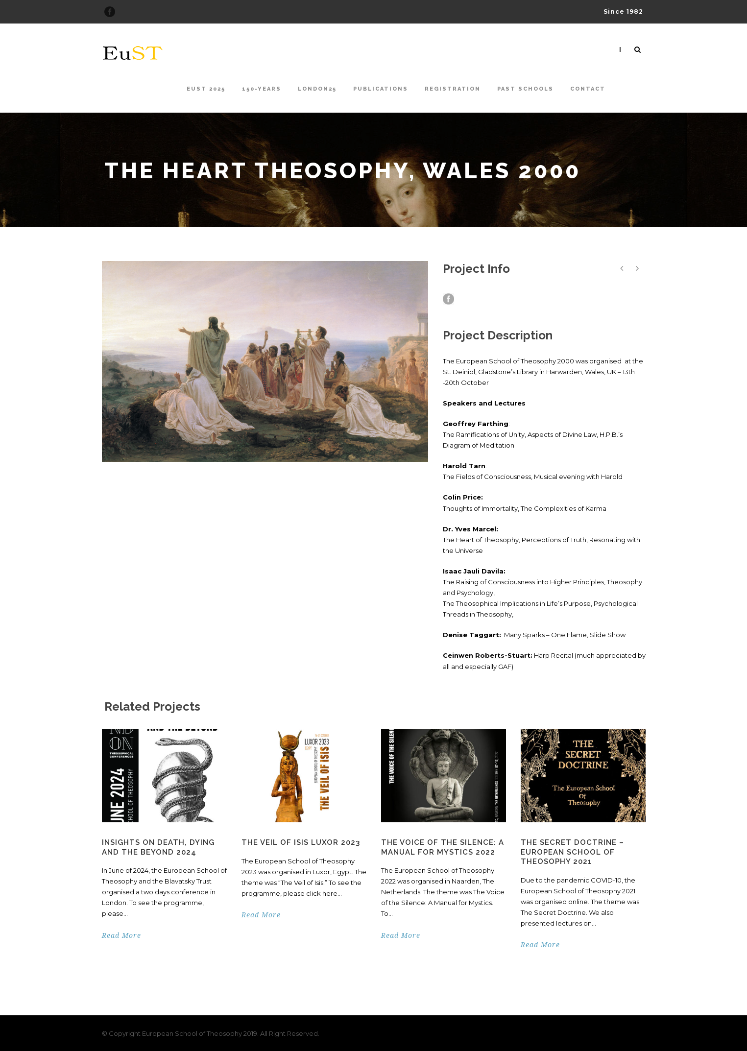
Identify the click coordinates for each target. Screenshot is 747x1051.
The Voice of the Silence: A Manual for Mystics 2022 (442, 847)
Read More (121, 935)
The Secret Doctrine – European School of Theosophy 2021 (572, 852)
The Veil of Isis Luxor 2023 (300, 842)
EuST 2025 (206, 89)
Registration (453, 89)
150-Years (261, 89)
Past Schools (525, 89)
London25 (317, 89)
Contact (587, 89)
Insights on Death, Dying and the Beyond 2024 (158, 847)
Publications (380, 89)
